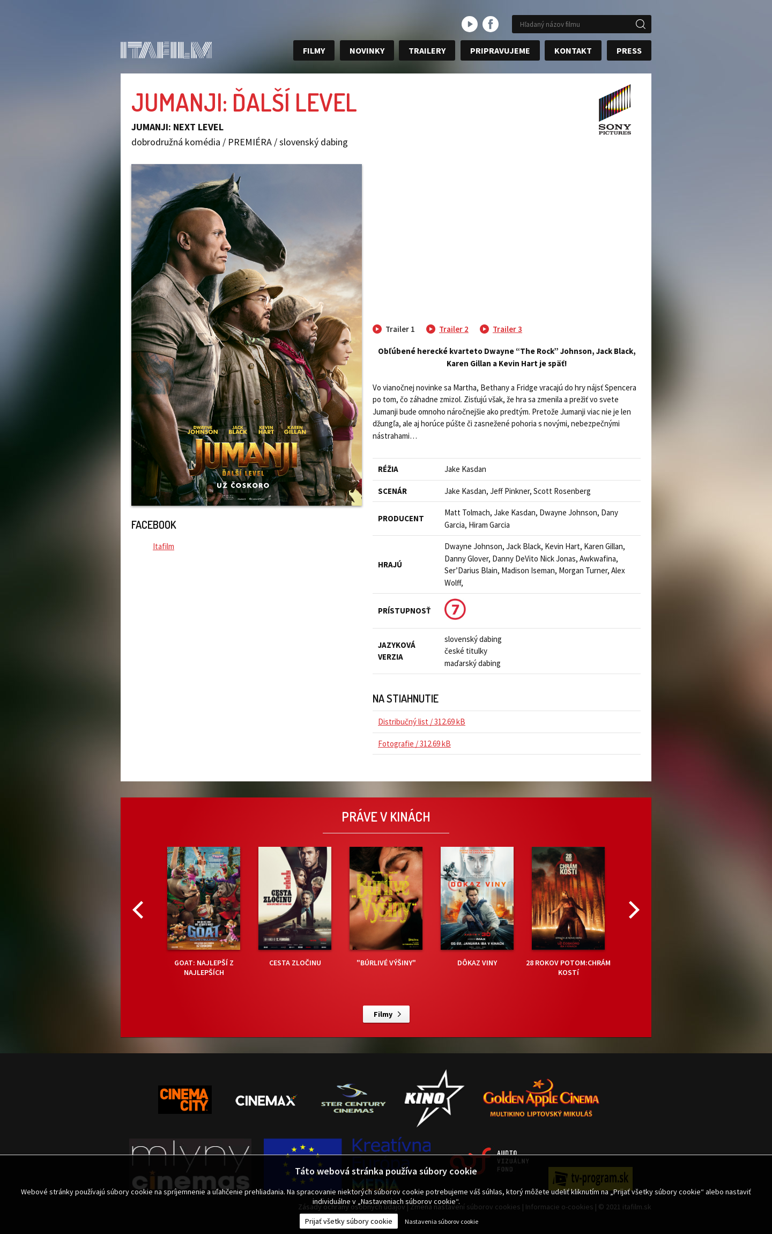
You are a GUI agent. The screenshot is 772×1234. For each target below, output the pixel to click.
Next (634, 910)
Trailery (427, 50)
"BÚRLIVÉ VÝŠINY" (386, 907)
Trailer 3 (507, 329)
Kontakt (573, 50)
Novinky (367, 50)
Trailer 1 (400, 329)
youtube (470, 24)
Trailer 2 (454, 329)
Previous (137, 910)
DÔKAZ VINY (477, 907)
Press (629, 50)
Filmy (314, 50)
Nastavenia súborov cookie (441, 1221)
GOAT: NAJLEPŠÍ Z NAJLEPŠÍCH (203, 912)
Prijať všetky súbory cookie (348, 1221)
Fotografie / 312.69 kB (414, 743)
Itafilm (163, 546)
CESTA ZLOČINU (294, 907)
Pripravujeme (500, 50)
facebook (490, 24)
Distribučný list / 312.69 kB (421, 721)
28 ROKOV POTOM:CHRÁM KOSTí (568, 912)
